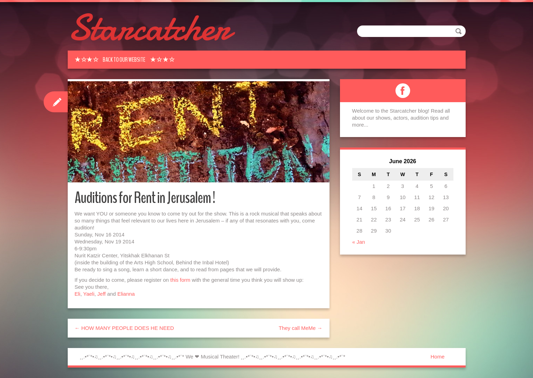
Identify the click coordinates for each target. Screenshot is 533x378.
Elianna (126, 294)
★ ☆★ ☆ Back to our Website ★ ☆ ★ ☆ (125, 59)
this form (180, 280)
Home (437, 357)
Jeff (101, 294)
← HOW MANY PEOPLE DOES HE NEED (124, 328)
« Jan (358, 242)
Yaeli (88, 294)
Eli (78, 294)
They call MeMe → (300, 328)
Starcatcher (149, 28)
